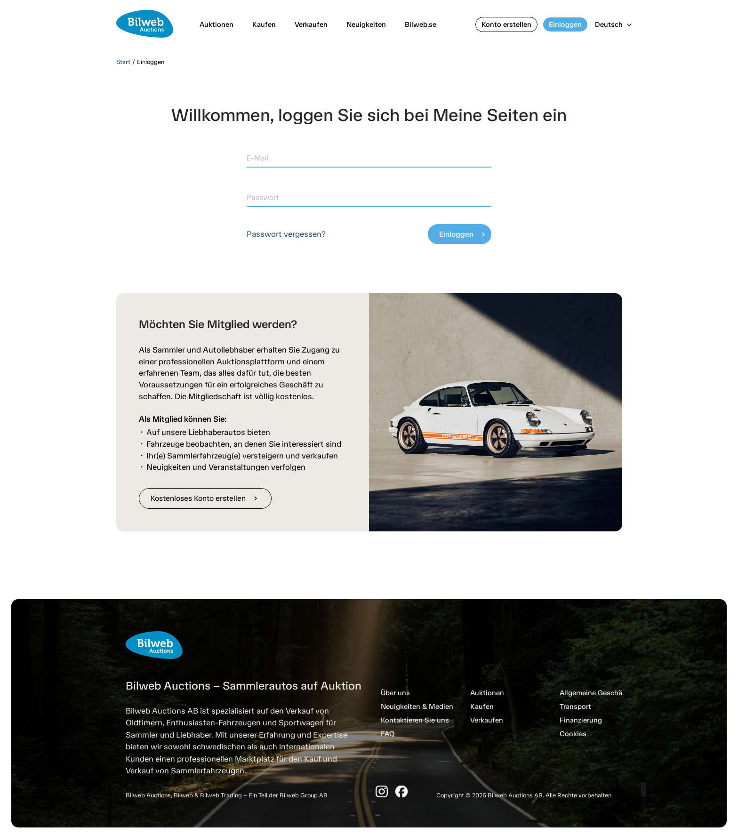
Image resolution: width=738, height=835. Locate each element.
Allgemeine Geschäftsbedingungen (617, 693)
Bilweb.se (420, 24)
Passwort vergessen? (286, 234)
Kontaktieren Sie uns (415, 720)
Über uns (395, 693)
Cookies (573, 734)
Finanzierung (581, 720)
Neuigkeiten (366, 24)
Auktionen (216, 24)
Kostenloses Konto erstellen (205, 498)
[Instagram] (382, 791)
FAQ (387, 734)
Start (123, 61)
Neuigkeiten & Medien (417, 706)
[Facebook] (401, 791)
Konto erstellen (506, 24)
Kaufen (264, 24)
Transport (575, 706)
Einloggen (565, 24)
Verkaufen (311, 24)
